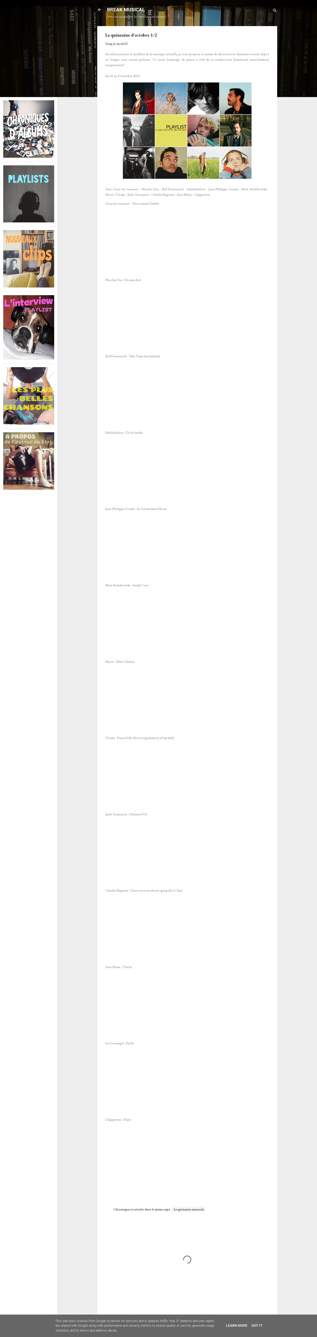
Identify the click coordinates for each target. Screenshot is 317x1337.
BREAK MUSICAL (126, 10)
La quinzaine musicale (189, 1209)
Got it (256, 1325)
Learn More (236, 1325)
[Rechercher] (274, 11)
